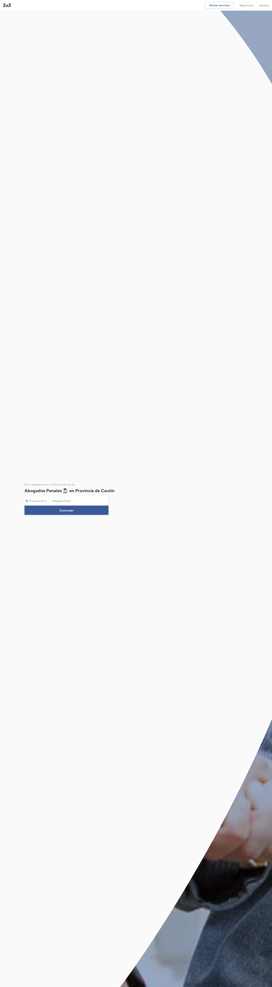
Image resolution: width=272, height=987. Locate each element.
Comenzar (67, 510)
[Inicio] (6, 5)
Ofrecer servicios (219, 5)
